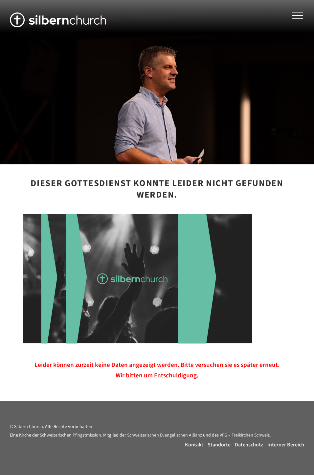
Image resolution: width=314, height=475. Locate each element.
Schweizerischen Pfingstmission (70, 435)
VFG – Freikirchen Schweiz (245, 435)
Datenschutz (249, 444)
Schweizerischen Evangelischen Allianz (164, 435)
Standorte (219, 444)
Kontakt (194, 444)
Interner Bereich (285, 444)
